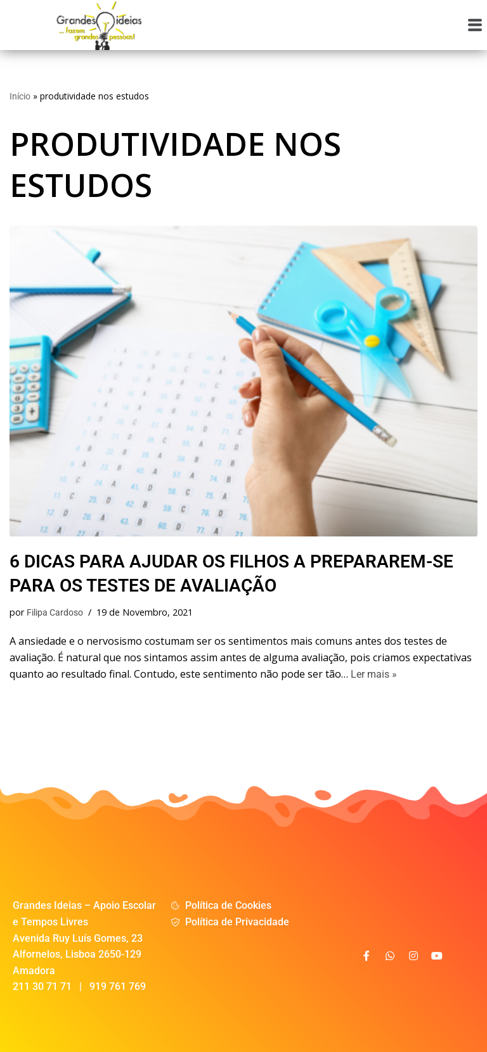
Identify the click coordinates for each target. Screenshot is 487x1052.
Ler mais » (374, 674)
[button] (475, 25)
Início (20, 96)
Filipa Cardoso (55, 612)
